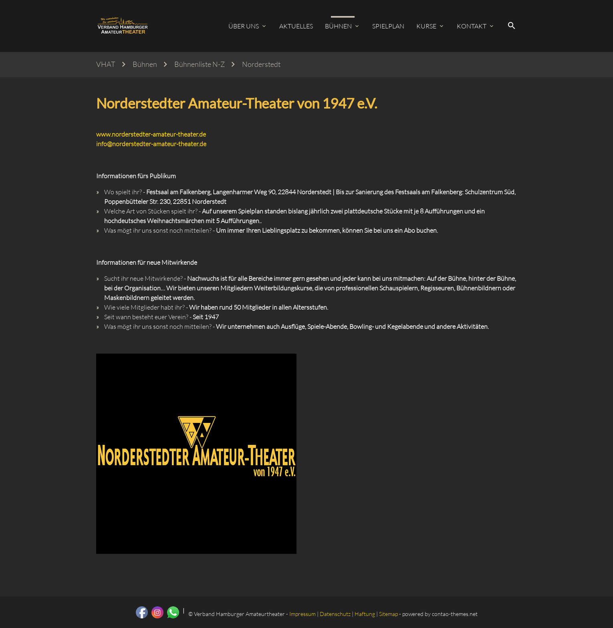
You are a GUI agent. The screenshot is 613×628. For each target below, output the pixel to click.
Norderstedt (261, 64)
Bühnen (338, 26)
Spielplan (388, 26)
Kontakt (471, 26)
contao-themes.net (455, 613)
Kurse (426, 26)
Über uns (243, 26)
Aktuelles (296, 26)
